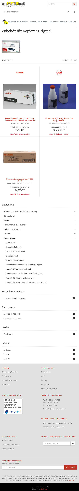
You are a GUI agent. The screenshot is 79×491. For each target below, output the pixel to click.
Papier (40, 218)
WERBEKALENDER (8, 446)
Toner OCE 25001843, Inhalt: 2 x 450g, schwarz (59, 120)
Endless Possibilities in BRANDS (54, 424)
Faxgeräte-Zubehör (13, 245)
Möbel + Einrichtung (40, 227)
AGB (42, 374)
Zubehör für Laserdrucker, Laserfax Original (24, 271)
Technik (40, 231)
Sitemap (44, 378)
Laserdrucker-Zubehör (15, 258)
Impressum (45, 382)
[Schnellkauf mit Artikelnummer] (57, 441)
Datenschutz (45, 370)
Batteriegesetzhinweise (49, 386)
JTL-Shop (44, 487)
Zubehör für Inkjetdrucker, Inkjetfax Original (24, 262)
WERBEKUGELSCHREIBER (10, 442)
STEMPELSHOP (7, 438)
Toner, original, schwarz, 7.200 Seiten (19, 180)
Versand (71, 478)
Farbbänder (10, 240)
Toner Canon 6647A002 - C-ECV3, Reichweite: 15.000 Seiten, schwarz (19, 120)
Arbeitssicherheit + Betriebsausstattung (40, 209)
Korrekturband (12, 253)
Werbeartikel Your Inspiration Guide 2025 (57, 421)
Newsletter (5, 382)
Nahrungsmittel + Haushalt (40, 222)
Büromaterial (40, 214)
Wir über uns (6, 374)
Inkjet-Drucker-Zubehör (15, 249)
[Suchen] (59, 4)
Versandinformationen (9, 378)
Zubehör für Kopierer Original (18, 267)
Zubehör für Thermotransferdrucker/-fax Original (26, 280)
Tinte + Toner (40, 236)
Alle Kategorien (11, 12)
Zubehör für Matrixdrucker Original (20, 276)
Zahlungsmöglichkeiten (10, 370)
